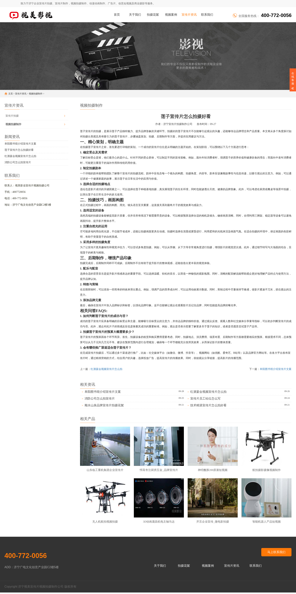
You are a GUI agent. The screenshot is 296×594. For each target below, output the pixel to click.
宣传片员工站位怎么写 (205, 398)
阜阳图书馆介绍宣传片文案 (20, 143)
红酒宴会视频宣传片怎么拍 (20, 156)
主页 (10, 93)
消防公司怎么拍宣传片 (18, 162)
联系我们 (207, 14)
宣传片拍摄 (12, 115)
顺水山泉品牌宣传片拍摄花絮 (104, 405)
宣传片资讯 (189, 14)
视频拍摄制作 (35, 93)
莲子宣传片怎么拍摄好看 (19, 149)
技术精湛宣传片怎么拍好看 (208, 405)
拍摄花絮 (153, 14)
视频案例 (171, 14)
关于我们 (135, 14)
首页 (117, 14)
